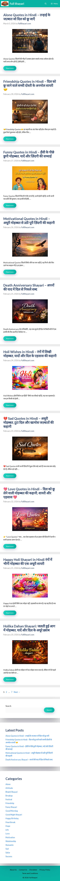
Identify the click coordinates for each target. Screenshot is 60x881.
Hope (8, 826)
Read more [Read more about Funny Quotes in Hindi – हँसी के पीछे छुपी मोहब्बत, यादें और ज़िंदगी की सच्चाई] (10, 205)
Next (17, 692)
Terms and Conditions (30, 873)
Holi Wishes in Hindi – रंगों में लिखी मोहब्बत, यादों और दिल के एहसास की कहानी (29, 354)
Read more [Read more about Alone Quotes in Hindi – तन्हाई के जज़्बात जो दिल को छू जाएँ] (10, 68)
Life (7, 830)
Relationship (11, 841)
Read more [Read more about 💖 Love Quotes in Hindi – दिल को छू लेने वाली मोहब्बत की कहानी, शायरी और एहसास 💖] (10, 546)
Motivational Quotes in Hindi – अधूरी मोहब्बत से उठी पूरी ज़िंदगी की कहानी (29, 221)
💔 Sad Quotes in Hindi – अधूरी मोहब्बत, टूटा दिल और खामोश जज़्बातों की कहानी (28, 422)
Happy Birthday (12, 818)
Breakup (9, 795)
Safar (8, 852)
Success (9, 856)
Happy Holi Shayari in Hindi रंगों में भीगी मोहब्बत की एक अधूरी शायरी (27, 562)
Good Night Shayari (14, 814)
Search (8, 706)
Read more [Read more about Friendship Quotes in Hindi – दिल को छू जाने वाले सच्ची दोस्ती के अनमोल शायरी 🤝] (10, 139)
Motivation (10, 837)
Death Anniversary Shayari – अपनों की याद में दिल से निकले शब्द (28, 287)
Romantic (10, 845)
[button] (46, 3)
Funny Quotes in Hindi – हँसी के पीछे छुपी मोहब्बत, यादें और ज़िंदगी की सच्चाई (28, 154)
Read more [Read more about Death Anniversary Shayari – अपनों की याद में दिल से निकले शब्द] (10, 338)
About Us (13, 870)
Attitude (9, 788)
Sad (7, 849)
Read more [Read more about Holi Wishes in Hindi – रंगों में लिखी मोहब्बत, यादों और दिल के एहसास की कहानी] (10, 405)
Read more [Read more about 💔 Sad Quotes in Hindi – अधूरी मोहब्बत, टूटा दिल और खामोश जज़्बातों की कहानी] (10, 476)
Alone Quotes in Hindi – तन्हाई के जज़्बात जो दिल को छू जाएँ (26, 17)
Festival (9, 799)
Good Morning (12, 811)
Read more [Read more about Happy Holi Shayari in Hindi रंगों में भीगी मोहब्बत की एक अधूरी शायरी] (10, 613)
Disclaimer (33, 870)
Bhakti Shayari (12, 792)
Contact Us (23, 870)
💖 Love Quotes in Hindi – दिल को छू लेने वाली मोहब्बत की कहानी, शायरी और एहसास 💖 (29, 493)
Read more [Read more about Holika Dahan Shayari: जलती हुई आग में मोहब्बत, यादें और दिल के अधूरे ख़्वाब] (10, 679)
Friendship (10, 803)
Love (8, 833)
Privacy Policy (44, 870)
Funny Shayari (11, 807)
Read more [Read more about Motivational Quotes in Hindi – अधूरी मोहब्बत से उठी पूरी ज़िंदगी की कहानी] (10, 272)
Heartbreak (10, 822)
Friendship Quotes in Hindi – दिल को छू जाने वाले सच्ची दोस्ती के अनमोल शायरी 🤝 (29, 85)
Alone (8, 784)
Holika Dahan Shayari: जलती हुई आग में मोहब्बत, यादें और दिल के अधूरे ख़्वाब (29, 628)
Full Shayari (17, 3)
